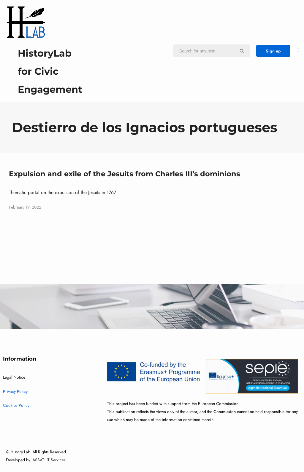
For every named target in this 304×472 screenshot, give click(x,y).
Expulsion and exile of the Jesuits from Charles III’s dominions (124, 173)
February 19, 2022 (25, 207)
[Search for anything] (242, 51)
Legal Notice (14, 377)
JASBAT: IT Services (48, 460)
